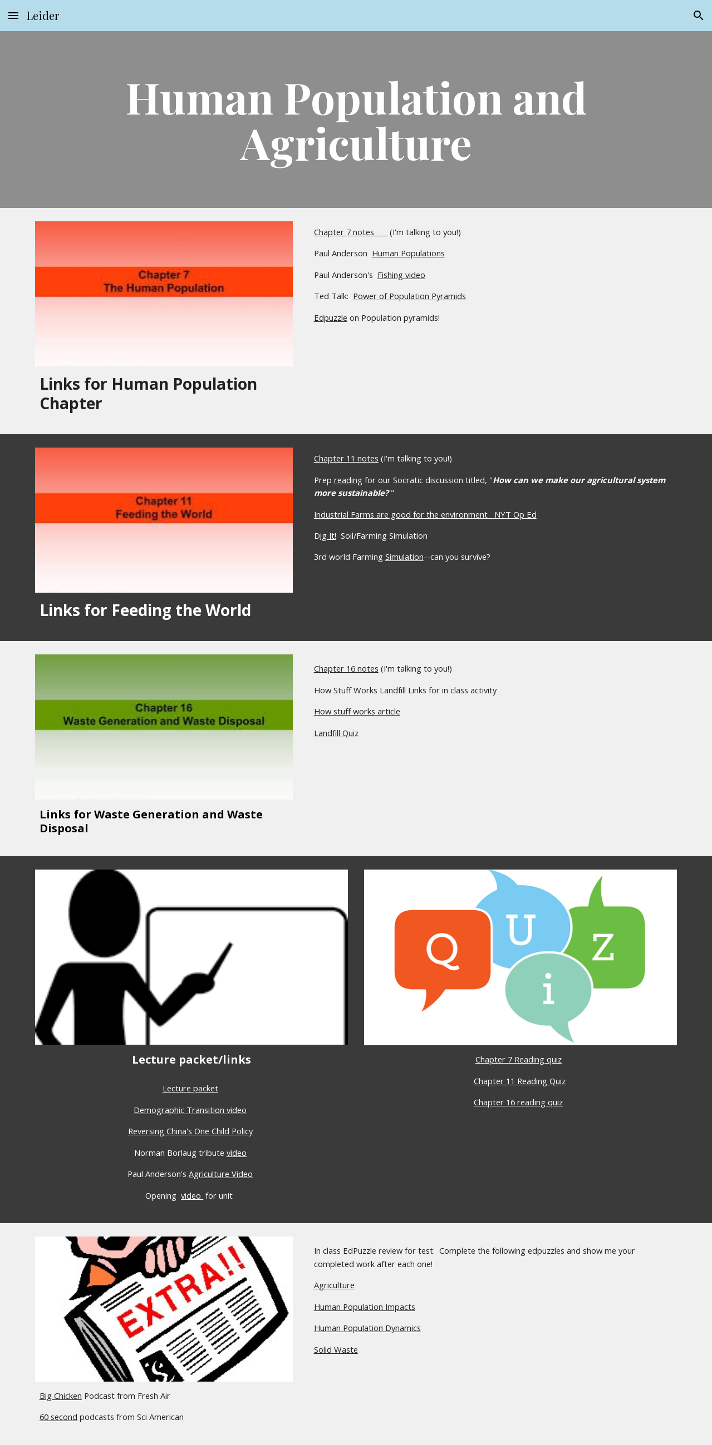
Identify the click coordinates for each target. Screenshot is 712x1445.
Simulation (404, 556)
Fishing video (401, 274)
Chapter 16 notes (346, 668)
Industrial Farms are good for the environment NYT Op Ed (425, 514)
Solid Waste (336, 1349)
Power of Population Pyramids (409, 295)
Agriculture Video (221, 1173)
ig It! (328, 535)
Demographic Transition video (190, 1109)
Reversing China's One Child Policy (190, 1130)
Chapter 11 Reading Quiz (520, 1080)
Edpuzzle (330, 317)
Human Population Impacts (364, 1306)
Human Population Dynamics (367, 1327)
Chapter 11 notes (346, 458)
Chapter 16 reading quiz (518, 1102)
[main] (356, 119)
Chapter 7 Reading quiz (518, 1059)
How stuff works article (357, 711)
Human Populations (408, 253)
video (237, 1152)
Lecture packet (190, 1088)
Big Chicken (61, 1395)
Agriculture (334, 1284)
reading (348, 479)
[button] (13, 15)
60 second (58, 1416)
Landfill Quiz (336, 732)
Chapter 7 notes (350, 231)
